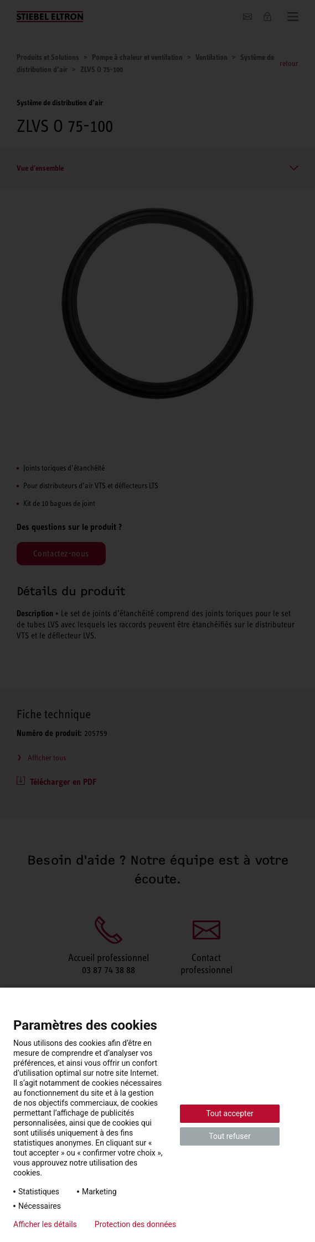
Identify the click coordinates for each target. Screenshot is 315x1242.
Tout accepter (230, 1113)
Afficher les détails (45, 1224)
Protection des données (135, 1224)
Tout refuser (229, 1136)
